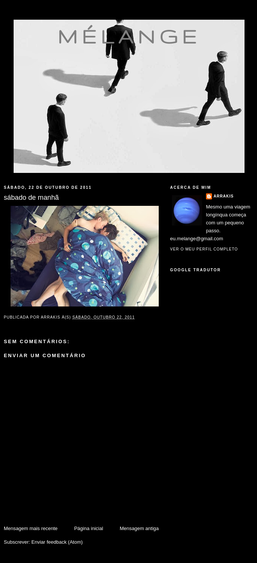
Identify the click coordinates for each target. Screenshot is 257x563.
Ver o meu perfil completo (204, 249)
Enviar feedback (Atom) (57, 542)
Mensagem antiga (139, 528)
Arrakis (224, 196)
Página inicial (88, 528)
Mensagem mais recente (30, 528)
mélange (129, 36)
